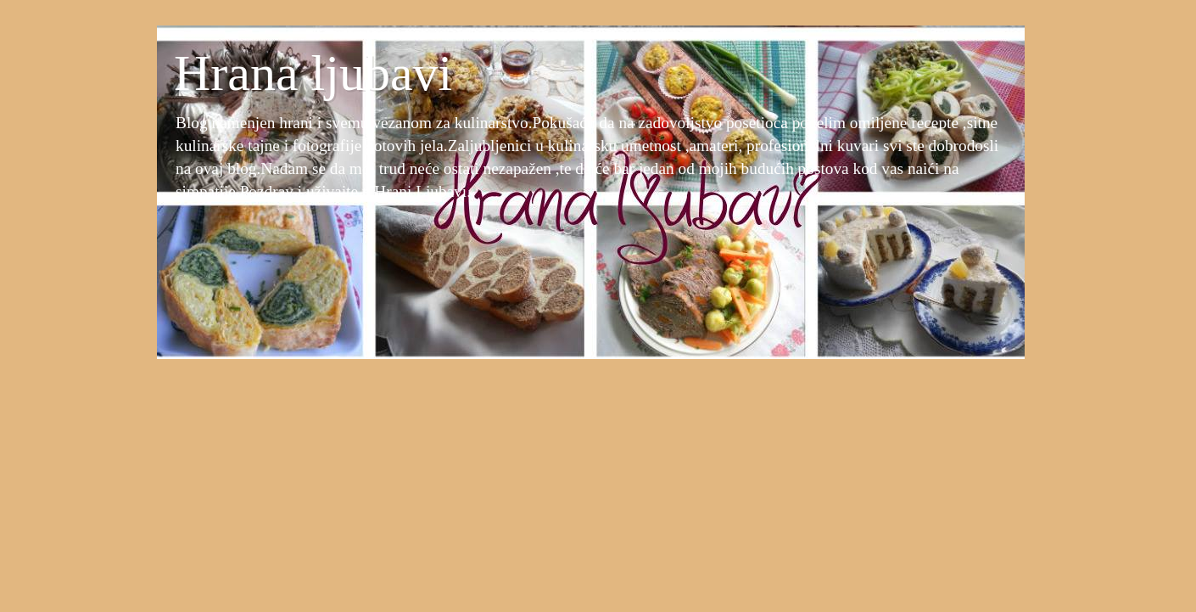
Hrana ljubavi (313, 73)
